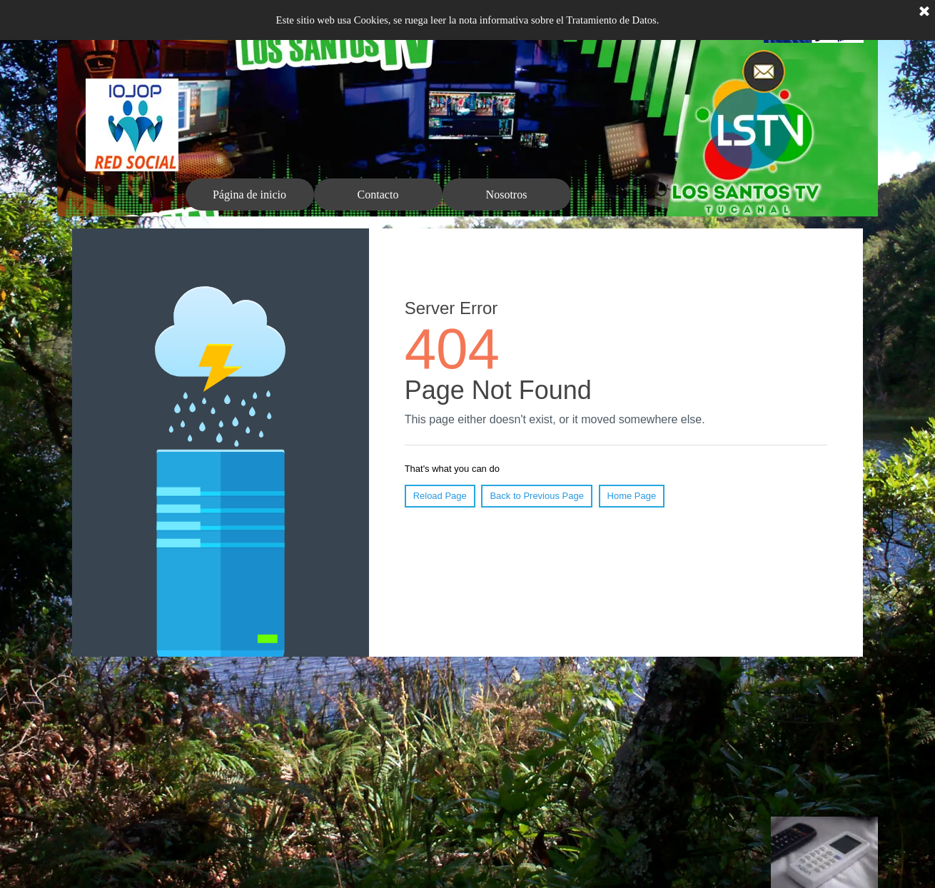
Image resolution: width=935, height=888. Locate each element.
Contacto (378, 194)
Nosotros (506, 194)
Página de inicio (249, 194)
